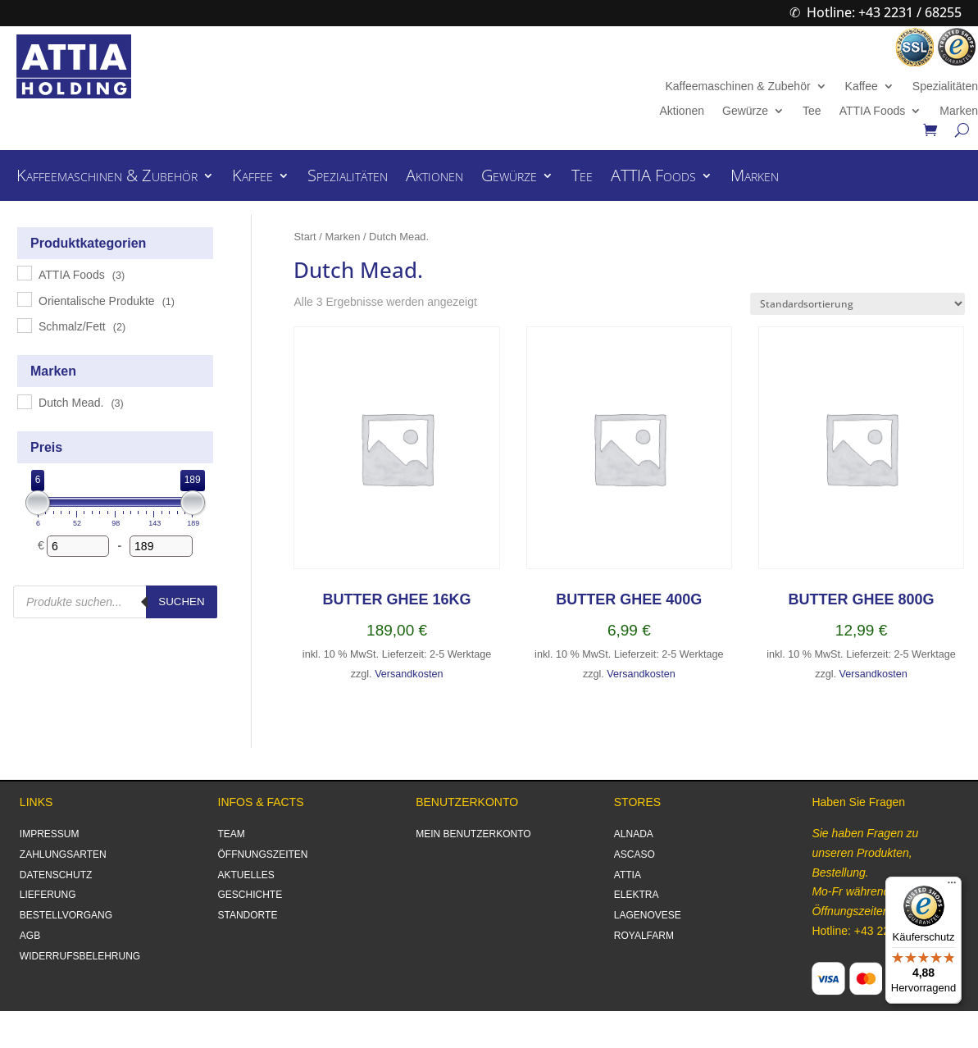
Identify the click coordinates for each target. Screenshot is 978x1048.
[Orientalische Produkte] (23, 298)
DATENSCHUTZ (56, 875)
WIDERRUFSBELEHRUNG (80, 956)
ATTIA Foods (872, 111)
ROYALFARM (644, 935)
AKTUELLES (246, 875)
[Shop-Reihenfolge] (857, 304)
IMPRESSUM (50, 834)
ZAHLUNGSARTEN (63, 854)
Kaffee (861, 86)
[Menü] (952, 886)
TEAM (231, 834)
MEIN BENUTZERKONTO (473, 834)
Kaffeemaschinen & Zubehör (737, 86)
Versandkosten (409, 674)
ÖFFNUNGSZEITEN (263, 854)
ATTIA (627, 875)
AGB (30, 935)
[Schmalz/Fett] (23, 324)
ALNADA (633, 834)
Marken (958, 111)
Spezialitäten (945, 86)
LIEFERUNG (48, 894)
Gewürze (745, 111)
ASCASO (634, 854)
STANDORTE (248, 915)
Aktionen (682, 111)
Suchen (181, 601)
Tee (812, 111)
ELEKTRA (636, 894)
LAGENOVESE (647, 915)
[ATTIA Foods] (23, 272)
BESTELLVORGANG (66, 915)
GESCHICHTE (250, 894)
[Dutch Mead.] (23, 401)
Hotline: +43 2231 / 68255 (884, 12)
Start (304, 236)
